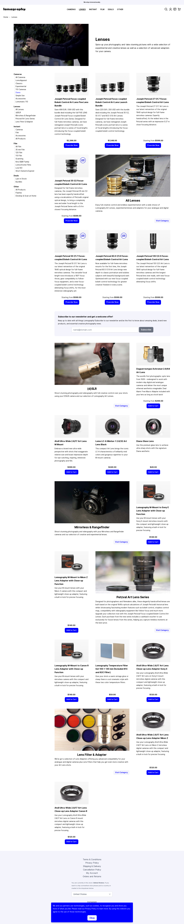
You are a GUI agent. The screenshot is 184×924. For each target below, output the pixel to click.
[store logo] (14, 9)
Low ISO (19, 168)
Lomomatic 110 (22, 102)
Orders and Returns (92, 876)
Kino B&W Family (22, 162)
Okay (92, 918)
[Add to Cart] (153, 406)
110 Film (19, 156)
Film (102, 9)
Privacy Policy (92, 862)
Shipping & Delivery (92, 866)
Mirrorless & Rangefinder (26, 116)
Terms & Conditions (92, 859)
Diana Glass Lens (145, 441)
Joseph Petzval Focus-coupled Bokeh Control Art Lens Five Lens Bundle (71, 102)
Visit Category (162, 221)
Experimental (21, 86)
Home (5, 17)
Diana (18, 92)
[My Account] (170, 9)
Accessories (21, 99)
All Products (21, 139)
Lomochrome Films (23, 165)
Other (120, 9)
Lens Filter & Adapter (24, 122)
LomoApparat (21, 80)
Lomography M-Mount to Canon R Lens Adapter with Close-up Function (72, 669)
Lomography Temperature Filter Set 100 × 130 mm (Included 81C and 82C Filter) (111, 669)
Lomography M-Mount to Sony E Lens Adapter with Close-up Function (152, 510)
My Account (92, 873)
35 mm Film (20, 150)
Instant (93, 9)
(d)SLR (18, 112)
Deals (111, 9)
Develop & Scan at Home (26, 196)
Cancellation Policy (92, 869)
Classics (19, 83)
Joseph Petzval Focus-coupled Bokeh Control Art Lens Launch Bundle (111, 102)
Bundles (19, 182)
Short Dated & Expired (25, 171)
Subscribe (146, 329)
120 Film (19, 153)
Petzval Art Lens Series (25, 119)
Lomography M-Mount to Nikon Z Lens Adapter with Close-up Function (71, 580)
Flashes (19, 193)
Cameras (71, 9)
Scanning (19, 159)
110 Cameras (21, 89)
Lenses (82, 9)
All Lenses (20, 109)
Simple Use (20, 96)
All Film (18, 147)
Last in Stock (21, 179)
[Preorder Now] (71, 145)
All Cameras (20, 77)
